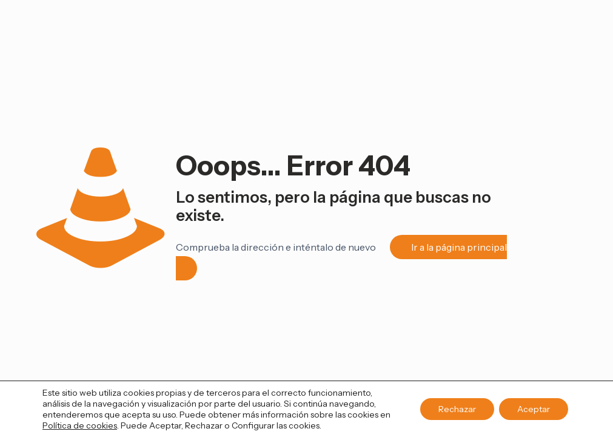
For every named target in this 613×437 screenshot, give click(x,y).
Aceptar (533, 409)
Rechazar (457, 409)
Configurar (253, 425)
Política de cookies (79, 425)
